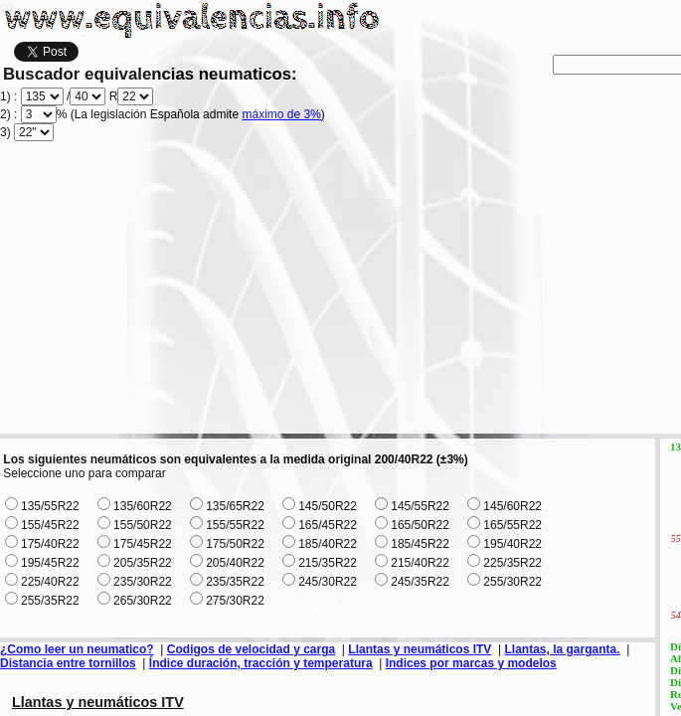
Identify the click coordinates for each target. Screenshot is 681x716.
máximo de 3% (281, 114)
